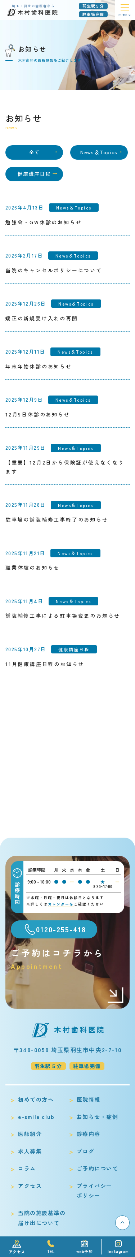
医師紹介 (30, 1133)
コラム (27, 1168)
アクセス (30, 1185)
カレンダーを (61, 904)
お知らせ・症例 (97, 1116)
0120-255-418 (61, 929)
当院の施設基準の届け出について (42, 1218)
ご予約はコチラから (67, 958)
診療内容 (88, 1133)
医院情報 (88, 1099)
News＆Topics (98, 152)
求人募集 (30, 1151)
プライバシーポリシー (94, 1191)
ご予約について (97, 1168)
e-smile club (36, 1116)
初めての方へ (36, 1099)
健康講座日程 (34, 173)
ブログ (86, 1151)
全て (34, 152)
